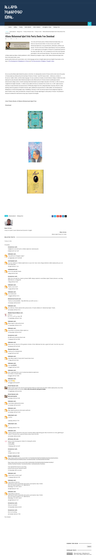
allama (69, 75)
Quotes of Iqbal (71, 114)
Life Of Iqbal (70, 91)
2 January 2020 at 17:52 (14, 427)
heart (84, 83)
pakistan (69, 96)
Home (10, 26)
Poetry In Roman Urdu (29, 31)
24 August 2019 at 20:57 (14, 382)
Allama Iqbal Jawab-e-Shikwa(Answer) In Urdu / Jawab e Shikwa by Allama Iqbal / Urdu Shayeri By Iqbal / (82, 42)
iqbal (68, 86)
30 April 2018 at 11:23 (13, 264)
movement (82, 94)
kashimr (75, 88)
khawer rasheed (12, 455)
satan (68, 117)
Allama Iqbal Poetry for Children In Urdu (81, 47)
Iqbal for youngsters (79, 86)
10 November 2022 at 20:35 (15, 506)
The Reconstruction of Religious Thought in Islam (46, 61)
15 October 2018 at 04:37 (14, 300)
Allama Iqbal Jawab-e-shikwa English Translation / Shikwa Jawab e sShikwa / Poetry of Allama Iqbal (81, 61)
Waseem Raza (12, 348)
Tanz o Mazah (77, 117)
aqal (76, 75)
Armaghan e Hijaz (47, 26)
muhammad (11, 267)
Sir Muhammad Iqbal (78, 65)
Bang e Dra (19, 31)
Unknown (10, 252)
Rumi (80, 114)
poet (83, 96)
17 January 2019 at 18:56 (14, 337)
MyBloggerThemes (20, 552)
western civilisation (72, 122)
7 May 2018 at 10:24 (13, 279)
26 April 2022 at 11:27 (13, 499)
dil (67, 80)
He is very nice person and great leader (38, 388)
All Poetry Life (12, 438)
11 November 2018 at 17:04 (15, 316)
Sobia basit (11, 414)
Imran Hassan (12, 385)
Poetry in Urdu (38, 31)
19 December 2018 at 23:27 (15, 330)
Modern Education (71, 94)
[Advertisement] (23, 66)
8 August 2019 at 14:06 (13, 375)
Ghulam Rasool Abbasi (14, 310)
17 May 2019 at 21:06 (13, 359)
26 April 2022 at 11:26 (13, 488)
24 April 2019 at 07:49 (13, 352)
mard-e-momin (80, 91)
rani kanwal (11, 259)
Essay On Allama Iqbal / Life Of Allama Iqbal (82, 53)
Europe (68, 83)
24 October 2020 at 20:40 (14, 435)
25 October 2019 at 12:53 (14, 411)
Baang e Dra (57, 26)
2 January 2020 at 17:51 (14, 420)
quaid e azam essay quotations (75, 112)
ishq (68, 88)
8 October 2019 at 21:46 (14, 397)
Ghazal (76, 83)
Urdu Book (80, 120)
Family (21, 26)
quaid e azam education (73, 109)
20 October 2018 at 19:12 (14, 307)
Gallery (15, 26)
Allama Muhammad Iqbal (14, 12)
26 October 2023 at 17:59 (14, 513)
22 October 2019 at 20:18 (14, 404)
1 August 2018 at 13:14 (13, 293)
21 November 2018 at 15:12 (15, 323)
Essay (86, 80)
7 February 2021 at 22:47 (14, 445)
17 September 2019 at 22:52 (15, 390)
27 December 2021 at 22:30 (15, 469)
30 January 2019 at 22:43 (14, 345)
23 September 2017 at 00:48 (15, 256)
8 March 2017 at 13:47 (13, 249)
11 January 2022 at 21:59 (14, 476)
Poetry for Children (72, 99)
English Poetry (76, 80)
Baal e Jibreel (28, 26)
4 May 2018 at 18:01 (13, 271)
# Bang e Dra (20, 218)
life (82, 88)
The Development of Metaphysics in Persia (22, 61)
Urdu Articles (70, 120)
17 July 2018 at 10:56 (13, 286)
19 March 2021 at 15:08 (14, 452)
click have (15, 262)
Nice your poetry (12, 395)
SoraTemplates (12, 552)
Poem (77, 96)
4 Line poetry (11, 443)
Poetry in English (71, 101)
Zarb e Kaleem (37, 26)
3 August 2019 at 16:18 (13, 366)
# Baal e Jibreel (12, 218)
